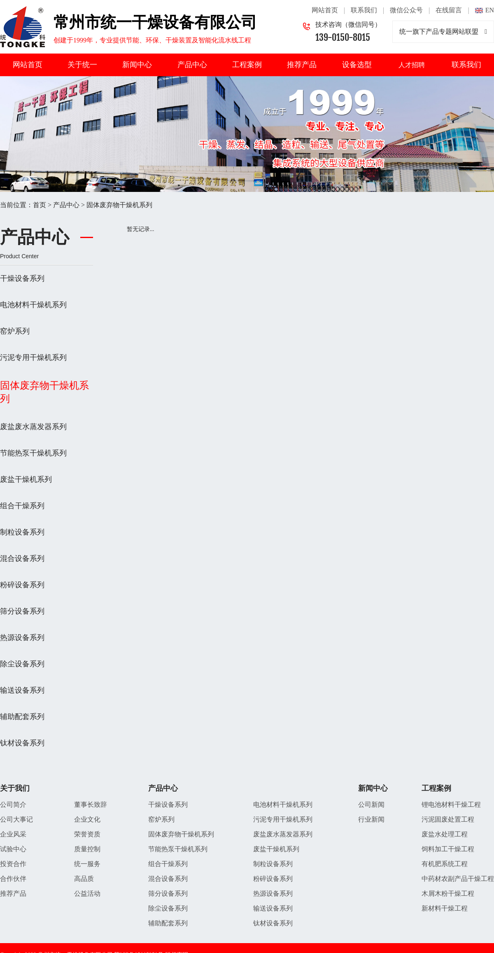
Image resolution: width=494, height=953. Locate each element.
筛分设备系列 (22, 611)
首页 (39, 204)
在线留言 (449, 10)
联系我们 (364, 10)
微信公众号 (406, 10)
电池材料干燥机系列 (33, 305)
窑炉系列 (15, 331)
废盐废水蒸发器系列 (33, 427)
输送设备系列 (22, 690)
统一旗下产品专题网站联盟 (443, 31)
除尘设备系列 (22, 664)
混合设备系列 (22, 558)
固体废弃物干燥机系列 (119, 204)
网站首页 (325, 10)
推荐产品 (302, 65)
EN (489, 10)
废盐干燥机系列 (26, 479)
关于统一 (82, 65)
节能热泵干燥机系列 (33, 453)
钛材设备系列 (22, 743)
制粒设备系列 (22, 532)
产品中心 (192, 65)
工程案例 (247, 65)
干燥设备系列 (22, 278)
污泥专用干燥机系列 (33, 357)
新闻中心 (137, 65)
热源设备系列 (22, 637)
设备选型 (357, 65)
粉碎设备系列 (22, 585)
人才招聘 (411, 64)
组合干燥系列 (22, 506)
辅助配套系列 (22, 716)
